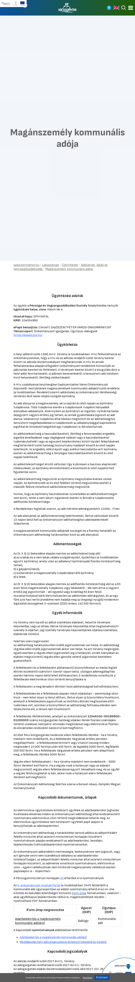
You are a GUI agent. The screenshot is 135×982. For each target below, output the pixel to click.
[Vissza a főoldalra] (67, 8)
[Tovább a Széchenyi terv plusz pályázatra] (13, 5)
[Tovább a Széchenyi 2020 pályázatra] (117, 969)
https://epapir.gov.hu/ (27, 335)
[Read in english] (116, 8)
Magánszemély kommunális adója (69, 269)
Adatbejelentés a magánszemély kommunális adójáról (38, 921)
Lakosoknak (50, 265)
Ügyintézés (70, 265)
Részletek (87, 978)
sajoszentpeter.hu (26, 265)
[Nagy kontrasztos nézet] (109, 7)
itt (62, 878)
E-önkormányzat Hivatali (38, 885)
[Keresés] (124, 8)
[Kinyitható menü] (130, 7)
